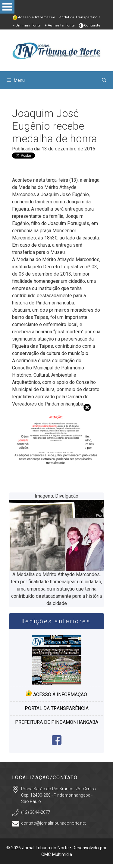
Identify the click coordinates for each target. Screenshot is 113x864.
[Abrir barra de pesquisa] (104, 80)
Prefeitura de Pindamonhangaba (56, 722)
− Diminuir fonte (27, 25)
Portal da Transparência (80, 17)
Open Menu (7, 7)
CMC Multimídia (56, 854)
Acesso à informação (56, 693)
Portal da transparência (57, 708)
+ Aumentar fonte (60, 25)
